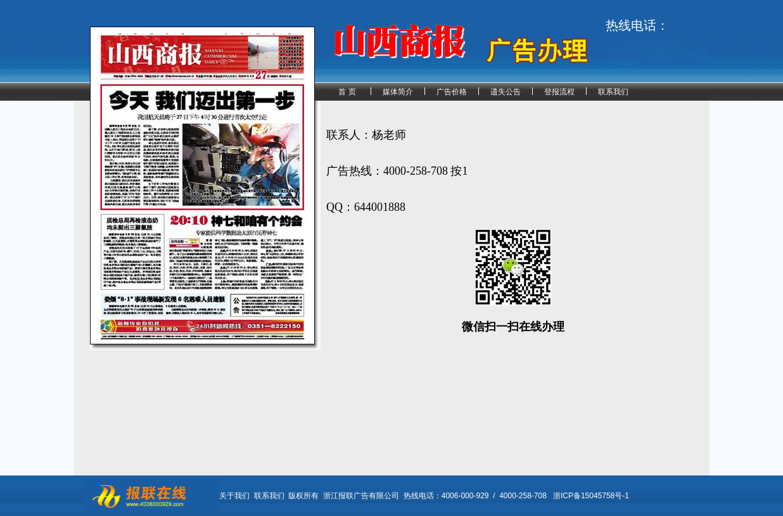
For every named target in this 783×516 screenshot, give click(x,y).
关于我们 (234, 495)
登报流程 (559, 91)
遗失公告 (505, 91)
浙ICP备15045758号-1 (591, 495)
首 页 (346, 91)
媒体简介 (398, 91)
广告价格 (451, 91)
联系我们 (613, 91)
